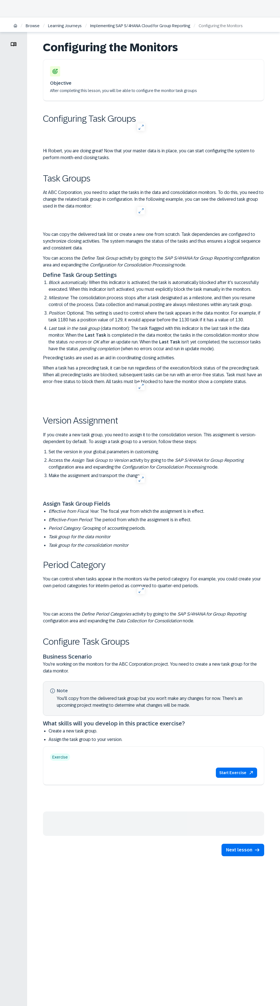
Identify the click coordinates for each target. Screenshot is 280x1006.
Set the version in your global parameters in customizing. (104, 451)
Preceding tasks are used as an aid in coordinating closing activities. (109, 357)
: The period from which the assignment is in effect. (120, 519)
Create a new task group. (73, 731)
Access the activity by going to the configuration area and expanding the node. (146, 463)
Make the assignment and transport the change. (95, 475)
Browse (33, 26)
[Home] (15, 26)
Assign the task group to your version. (85, 739)
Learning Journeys (65, 26)
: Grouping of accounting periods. (97, 528)
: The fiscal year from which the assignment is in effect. (126, 511)
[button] (236, 773)
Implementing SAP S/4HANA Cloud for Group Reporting (140, 26)
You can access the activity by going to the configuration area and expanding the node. (151, 261)
